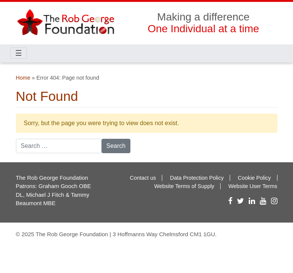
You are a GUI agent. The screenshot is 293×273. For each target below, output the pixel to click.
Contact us (143, 178)
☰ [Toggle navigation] (18, 53)
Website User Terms (252, 186)
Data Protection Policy (197, 178)
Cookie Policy (254, 178)
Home (23, 78)
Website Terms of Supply (184, 186)
